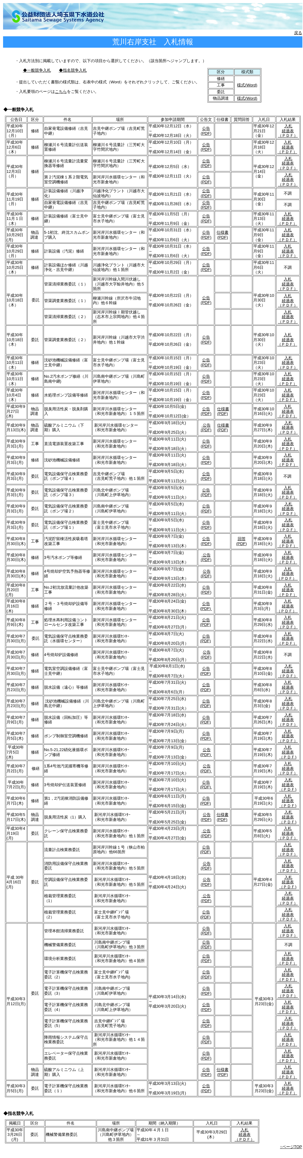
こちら (61, 91)
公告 (207, 895)
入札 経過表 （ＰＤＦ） (288, 131)
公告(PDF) (206, 131)
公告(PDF (205, 590)
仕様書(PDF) (222, 235)
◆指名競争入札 (73, 70)
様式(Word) (247, 85)
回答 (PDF (240, 541)
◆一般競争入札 (37, 70)
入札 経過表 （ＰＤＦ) (287, 752)
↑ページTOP (291, 1146)
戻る (298, 32)
